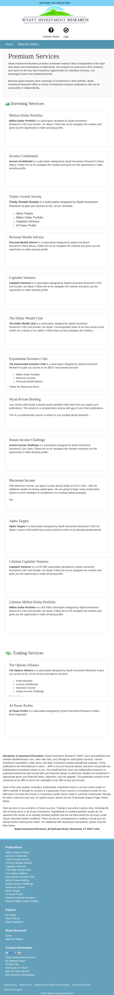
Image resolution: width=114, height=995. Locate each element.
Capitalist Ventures (15, 866)
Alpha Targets (12, 890)
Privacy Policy (10, 985)
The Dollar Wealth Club (18, 869)
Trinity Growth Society (17, 859)
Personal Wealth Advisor (18, 863)
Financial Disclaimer (81, 985)
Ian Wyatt (10, 915)
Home (9, 44)
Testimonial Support (13, 989)
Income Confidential (16, 856)
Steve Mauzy (12, 918)
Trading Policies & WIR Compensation (51, 985)
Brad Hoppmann (14, 922)
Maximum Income (15, 887)
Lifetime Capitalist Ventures (20, 897)
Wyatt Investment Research (20, 957)
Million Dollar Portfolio (17, 852)
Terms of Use (25, 985)
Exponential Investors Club (20, 876)
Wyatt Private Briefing (17, 880)
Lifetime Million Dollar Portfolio (21, 901)
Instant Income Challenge (19, 883)
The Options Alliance (16, 873)
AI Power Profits (14, 894)
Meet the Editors (28, 44)
